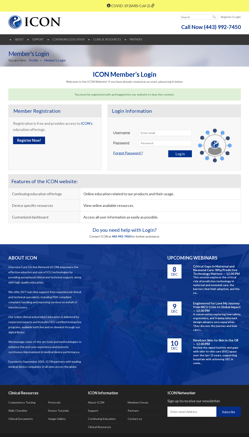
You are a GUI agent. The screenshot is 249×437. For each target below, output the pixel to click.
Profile (33, 60)
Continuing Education (68, 39)
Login (237, 17)
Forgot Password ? (128, 153)
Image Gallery (57, 418)
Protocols (54, 402)
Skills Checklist (17, 410)
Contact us (135, 418)
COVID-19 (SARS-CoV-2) (131, 6)
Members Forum (138, 402)
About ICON (96, 402)
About (19, 39)
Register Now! (29, 140)
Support (38, 39)
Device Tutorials (58, 410)
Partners (136, 39)
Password (121, 143)
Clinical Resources (107, 39)
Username (121, 133)
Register (226, 17)
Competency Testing (21, 402)
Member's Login (55, 60)
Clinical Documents (20, 418)
